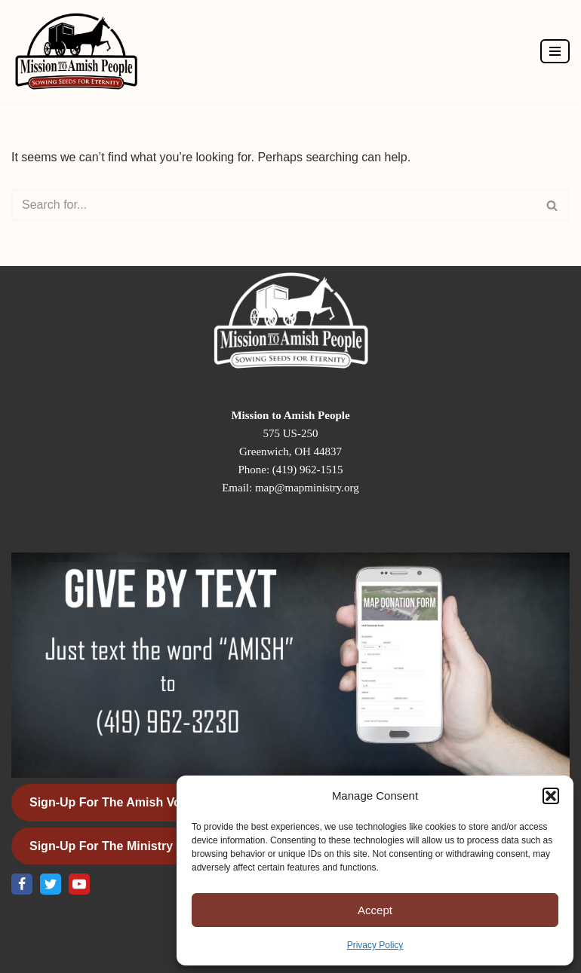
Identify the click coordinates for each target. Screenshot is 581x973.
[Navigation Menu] (555, 51)
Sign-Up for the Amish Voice (113, 802)
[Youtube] (79, 884)
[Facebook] (21, 884)
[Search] (273, 205)
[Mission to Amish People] (80, 51)
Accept (375, 910)
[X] (50, 884)
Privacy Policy (375, 945)
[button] (550, 795)
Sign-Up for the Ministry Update (123, 846)
